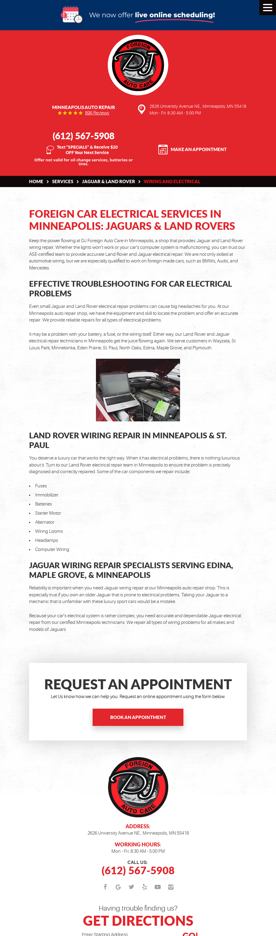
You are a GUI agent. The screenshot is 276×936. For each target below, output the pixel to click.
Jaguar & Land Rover (108, 181)
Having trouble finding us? (138, 916)
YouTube (158, 887)
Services (62, 181)
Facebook (105, 887)
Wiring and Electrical (172, 181)
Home (36, 181)
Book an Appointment (138, 717)
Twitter (131, 887)
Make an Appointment (199, 149)
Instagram (171, 887)
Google (118, 887)
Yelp (144, 887)
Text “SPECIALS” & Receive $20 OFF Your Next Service (87, 149)
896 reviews (97, 113)
